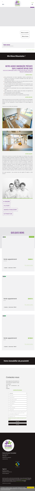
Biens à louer (25, 36)
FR (31, 2)
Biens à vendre (25, 32)
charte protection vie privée (20, 481)
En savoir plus (30, 49)
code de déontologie (24, 479)
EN (33, 2)
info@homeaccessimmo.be (6, 457)
